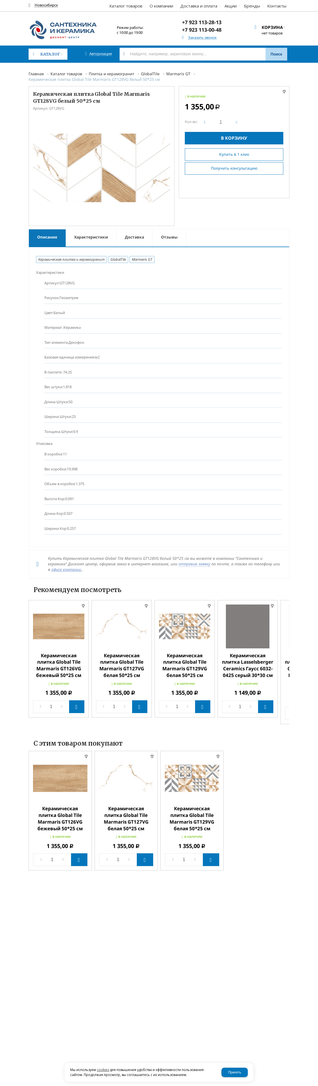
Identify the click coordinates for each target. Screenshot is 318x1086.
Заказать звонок (202, 38)
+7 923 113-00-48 (201, 29)
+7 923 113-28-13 (201, 22)
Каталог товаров (66, 73)
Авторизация (100, 54)
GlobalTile (150, 73)
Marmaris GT (178, 73)
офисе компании (66, 569)
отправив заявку (194, 563)
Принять (234, 1072)
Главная (36, 73)
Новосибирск (46, 5)
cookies (103, 1069)
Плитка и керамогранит (111, 73)
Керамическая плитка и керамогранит (71, 259)
